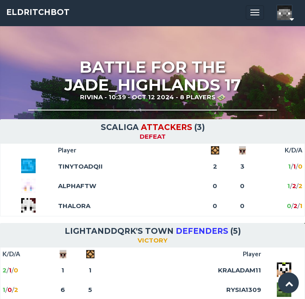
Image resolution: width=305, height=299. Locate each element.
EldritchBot (38, 12)
